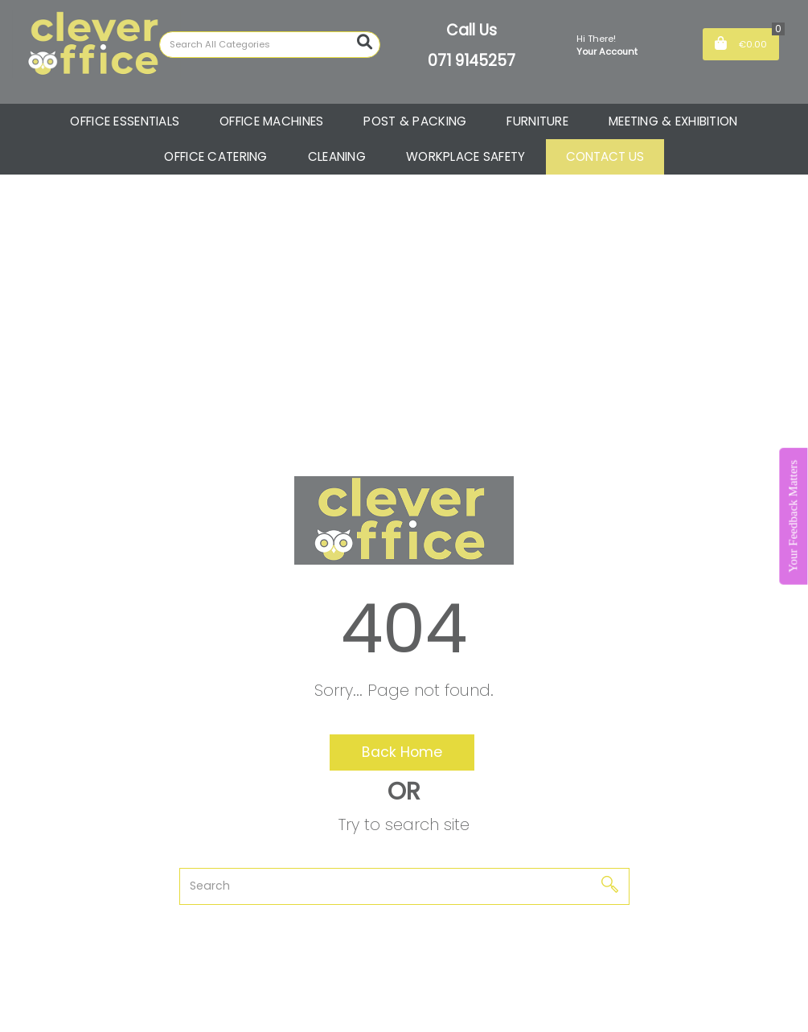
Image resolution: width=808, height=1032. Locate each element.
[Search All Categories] (269, 44)
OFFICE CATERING (215, 156)
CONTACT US (605, 156)
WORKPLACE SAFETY (466, 156)
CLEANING (337, 156)
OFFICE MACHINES (271, 121)
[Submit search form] (364, 42)
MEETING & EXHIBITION (673, 121)
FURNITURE (537, 121)
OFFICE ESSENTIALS (124, 121)
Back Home (402, 752)
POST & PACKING (414, 121)
